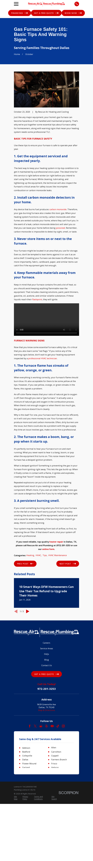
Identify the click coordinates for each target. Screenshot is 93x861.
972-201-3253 (46, 688)
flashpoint (37, 299)
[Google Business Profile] (40, 726)
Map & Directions (46, 710)
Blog (46, 659)
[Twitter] (35, 726)
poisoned (60, 227)
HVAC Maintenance (57, 555)
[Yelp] (46, 726)
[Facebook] (29, 726)
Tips (45, 555)
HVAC (38, 555)
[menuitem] (17, 797)
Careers (46, 642)
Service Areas (46, 648)
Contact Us (46, 665)
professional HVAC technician (42, 358)
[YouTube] (52, 726)
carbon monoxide (58, 209)
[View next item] (28, 611)
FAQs (46, 654)
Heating (30, 555)
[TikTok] (57, 726)
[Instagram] (63, 726)
